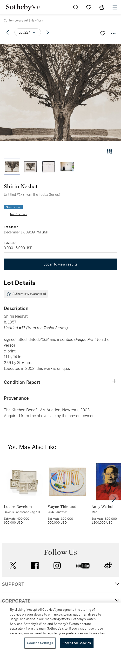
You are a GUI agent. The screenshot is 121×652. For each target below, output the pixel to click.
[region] (60, 627)
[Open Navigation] (114, 7)
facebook (35, 565)
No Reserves (18, 214)
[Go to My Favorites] (88, 7)
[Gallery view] (109, 152)
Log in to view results (60, 264)
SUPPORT (13, 584)
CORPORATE (16, 601)
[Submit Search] (75, 7)
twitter (13, 565)
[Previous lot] (8, 32)
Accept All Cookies (76, 643)
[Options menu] (27, 32)
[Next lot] (48, 32)
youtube (83, 565)
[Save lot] (103, 33)
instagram (57, 565)
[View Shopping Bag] (102, 7)
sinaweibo (108, 565)
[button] (60, 92)
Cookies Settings (40, 643)
